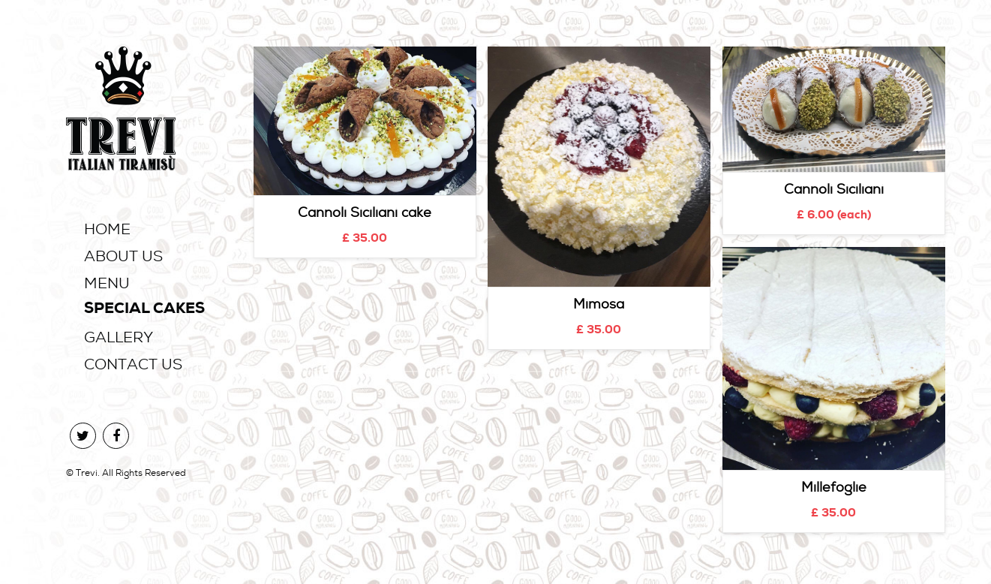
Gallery (118, 337)
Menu (107, 282)
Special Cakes (144, 310)
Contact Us (133, 364)
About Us (123, 255)
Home (107, 228)
